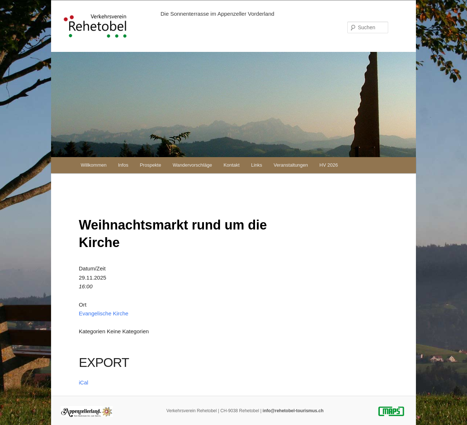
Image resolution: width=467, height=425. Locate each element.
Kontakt (232, 165)
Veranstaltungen (291, 165)
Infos (123, 165)
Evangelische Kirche (103, 313)
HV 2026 (329, 165)
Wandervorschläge (192, 165)
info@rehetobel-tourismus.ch (293, 410)
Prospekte (150, 165)
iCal (83, 382)
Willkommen (94, 165)
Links (256, 165)
